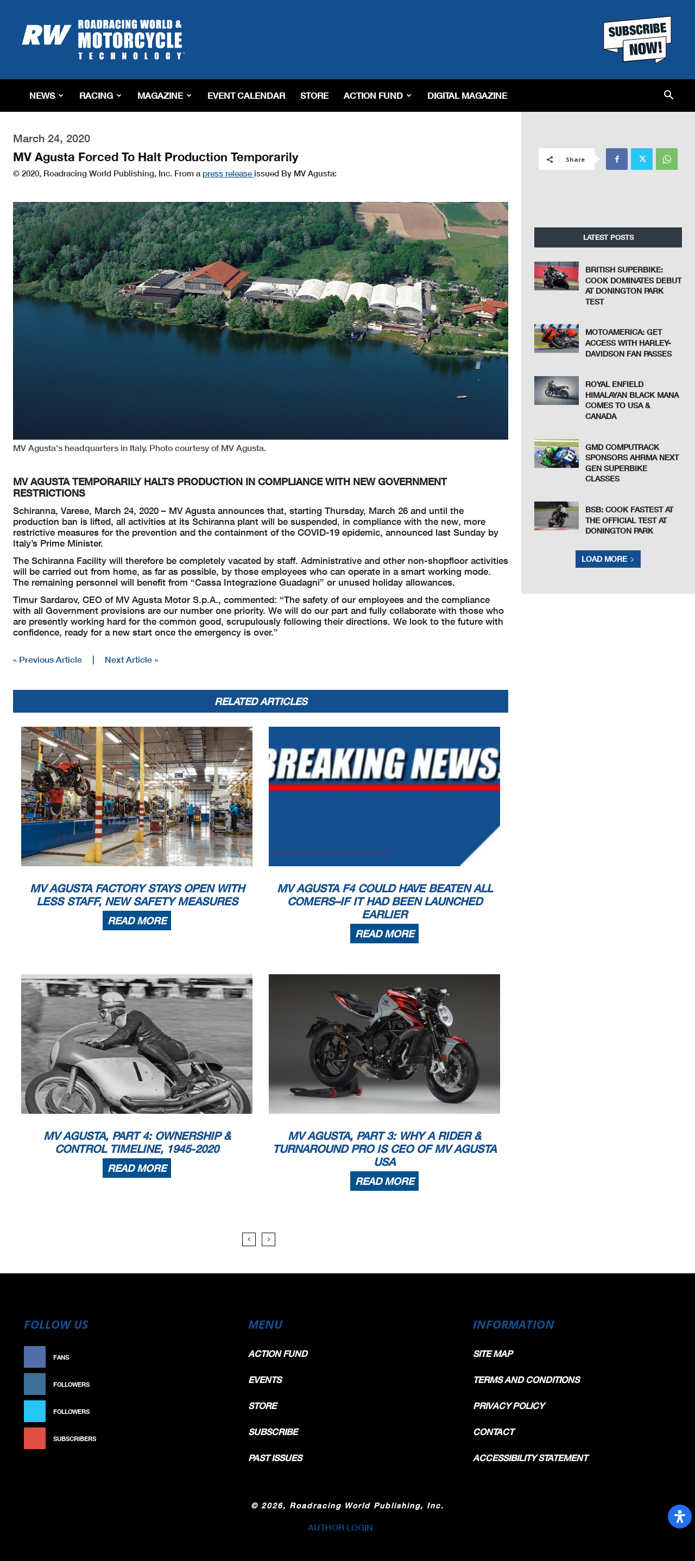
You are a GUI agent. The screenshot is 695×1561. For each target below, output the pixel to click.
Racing (100, 95)
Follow (210, 1384)
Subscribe (204, 1438)
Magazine (164, 95)
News (46, 95)
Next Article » (131, 659)
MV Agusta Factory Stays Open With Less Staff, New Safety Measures (137, 894)
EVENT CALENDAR (246, 95)
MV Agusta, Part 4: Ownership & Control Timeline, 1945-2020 (137, 1142)
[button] (668, 96)
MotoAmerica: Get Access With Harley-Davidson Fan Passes (628, 342)
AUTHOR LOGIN (340, 1527)
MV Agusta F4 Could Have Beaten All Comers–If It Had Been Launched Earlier (384, 901)
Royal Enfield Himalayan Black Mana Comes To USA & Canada (632, 400)
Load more (608, 558)
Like (215, 1357)
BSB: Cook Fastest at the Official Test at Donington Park (629, 520)
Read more (137, 921)
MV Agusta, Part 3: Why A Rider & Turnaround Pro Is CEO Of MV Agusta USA (384, 1148)
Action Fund (378, 95)
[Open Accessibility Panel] (680, 1516)
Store (314, 95)
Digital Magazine (467, 95)
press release (228, 173)
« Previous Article (47, 659)
